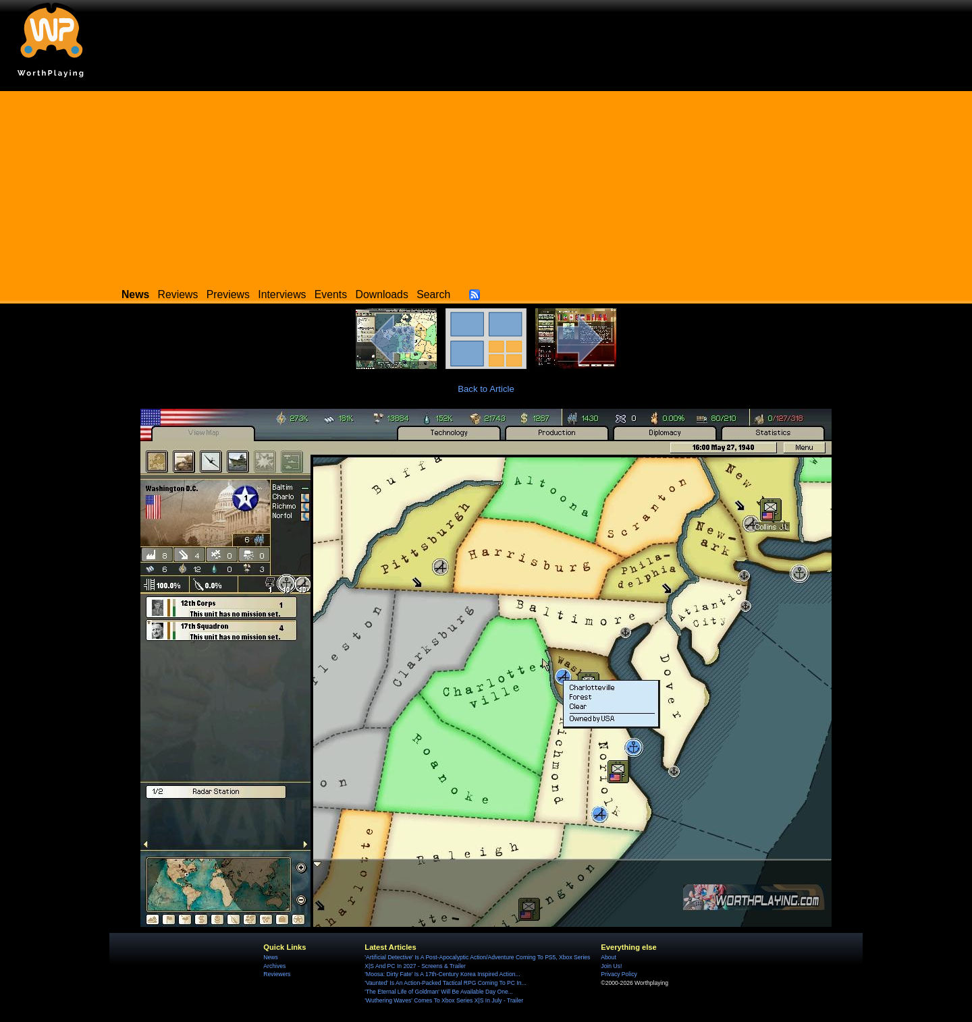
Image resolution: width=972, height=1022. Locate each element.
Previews (228, 294)
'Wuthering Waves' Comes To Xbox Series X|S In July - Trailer (443, 1000)
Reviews (178, 294)
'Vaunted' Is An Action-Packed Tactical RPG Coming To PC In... (445, 983)
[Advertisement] (486, 185)
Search (433, 294)
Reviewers (276, 974)
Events (331, 294)
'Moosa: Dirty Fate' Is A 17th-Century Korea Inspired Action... (442, 974)
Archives (274, 966)
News (270, 957)
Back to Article (486, 389)
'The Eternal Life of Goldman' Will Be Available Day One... (438, 991)
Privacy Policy (619, 974)
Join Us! (611, 966)
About (608, 957)
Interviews (282, 294)
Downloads (382, 294)
